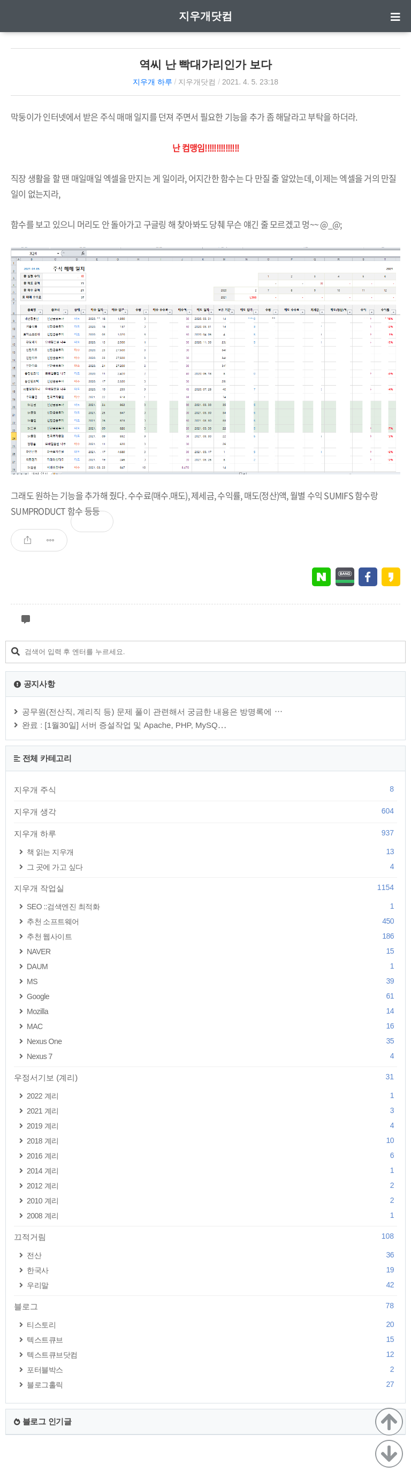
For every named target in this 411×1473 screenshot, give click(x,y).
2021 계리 (212, 1110)
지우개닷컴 (205, 16)
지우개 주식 (205, 789)
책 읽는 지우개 (212, 851)
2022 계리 (212, 1095)
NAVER (212, 951)
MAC (212, 1026)
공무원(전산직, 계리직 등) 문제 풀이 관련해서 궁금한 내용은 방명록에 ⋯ (152, 711)
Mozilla (212, 1011)
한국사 (212, 1270)
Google (212, 996)
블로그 (205, 1306)
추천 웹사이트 (212, 936)
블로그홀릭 (212, 1384)
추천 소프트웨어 (212, 921)
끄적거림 (205, 1236)
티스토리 (212, 1324)
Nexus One (212, 1041)
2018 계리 (212, 1140)
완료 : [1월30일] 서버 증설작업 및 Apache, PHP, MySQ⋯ (124, 725)
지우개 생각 (205, 811)
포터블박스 (212, 1369)
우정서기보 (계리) (205, 1077)
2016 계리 (212, 1155)
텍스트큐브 (212, 1339)
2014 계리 (212, 1170)
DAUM (212, 966)
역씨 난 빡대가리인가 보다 (205, 64)
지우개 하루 (152, 82)
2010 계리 (212, 1200)
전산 (212, 1255)
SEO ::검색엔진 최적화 (212, 906)
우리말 (212, 1285)
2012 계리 (212, 1185)
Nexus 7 (212, 1056)
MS (212, 981)
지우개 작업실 (205, 888)
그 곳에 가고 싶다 (212, 866)
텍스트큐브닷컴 (212, 1354)
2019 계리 (212, 1125)
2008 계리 (212, 1215)
